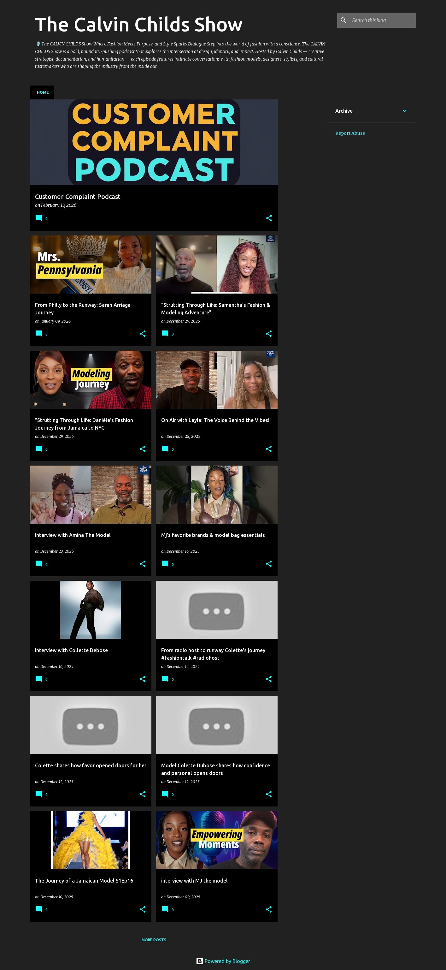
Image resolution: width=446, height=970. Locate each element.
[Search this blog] (383, 20)
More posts (154, 940)
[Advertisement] (303, 194)
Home (43, 92)
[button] (269, 218)
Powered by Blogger (223, 961)
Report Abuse (350, 133)
